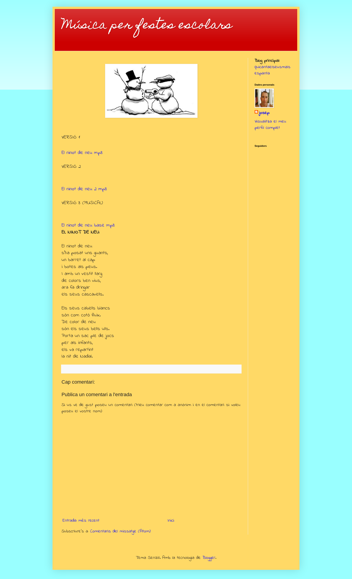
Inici (170, 520)
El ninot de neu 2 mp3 (84, 189)
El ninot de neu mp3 (82, 152)
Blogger (208, 558)
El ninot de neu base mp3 (88, 225)
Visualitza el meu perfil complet (270, 124)
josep (264, 113)
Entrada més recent (81, 520)
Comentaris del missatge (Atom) (120, 531)
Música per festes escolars (147, 26)
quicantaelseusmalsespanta (272, 70)
